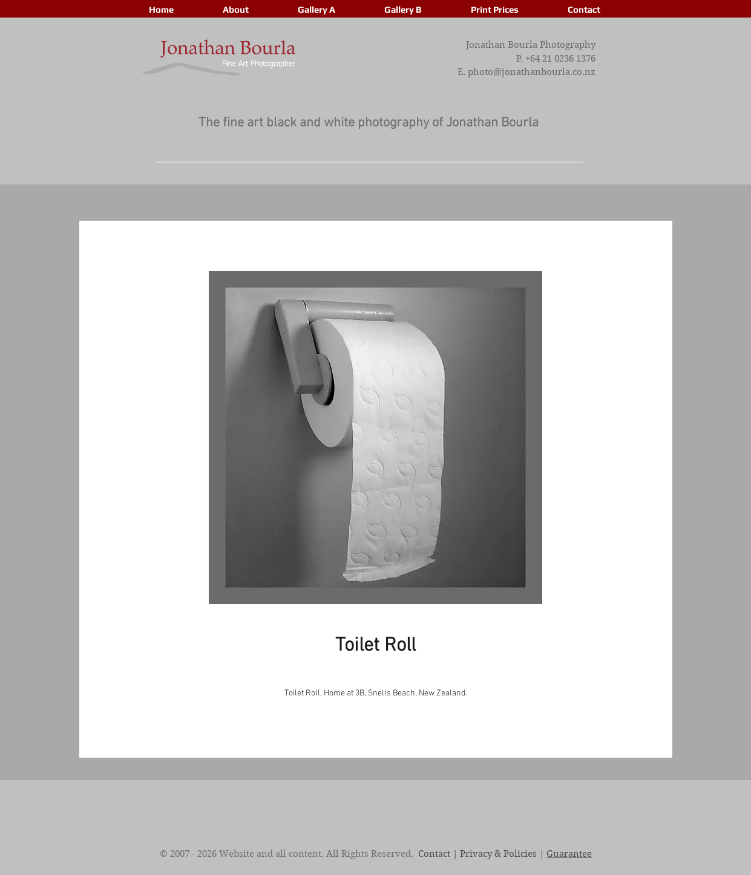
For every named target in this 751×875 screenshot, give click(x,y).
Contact (434, 853)
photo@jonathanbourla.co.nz (531, 72)
